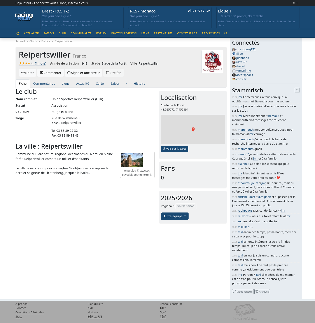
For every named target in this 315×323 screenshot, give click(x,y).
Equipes (271, 21)
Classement (106, 21)
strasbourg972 (246, 49)
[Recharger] (297, 90)
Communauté (81, 33)
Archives (262, 291)
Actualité (87, 25)
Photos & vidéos (123, 33)
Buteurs (281, 21)
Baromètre (69, 21)
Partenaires (163, 33)
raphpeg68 (245, 210)
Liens (145, 33)
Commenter (50, 73)
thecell (240, 66)
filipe (239, 54)
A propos (22, 304)
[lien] (246, 227)
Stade (94, 21)
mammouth (246, 130)
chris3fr (241, 79)
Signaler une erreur (83, 73)
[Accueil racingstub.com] (24, 17)
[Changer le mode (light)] (295, 3)
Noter (27, 73)
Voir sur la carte (175, 149)
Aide (91, 308)
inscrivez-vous (78, 3)
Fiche (45, 21)
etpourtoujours (248, 183)
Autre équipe (173, 216)
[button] (126, 83)
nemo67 (273, 116)
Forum (101, 33)
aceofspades (244, 75)
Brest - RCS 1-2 (55, 11)
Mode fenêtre (242, 291)
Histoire (139, 83)
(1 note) (32, 63)
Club (62, 33)
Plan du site (95, 304)
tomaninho (243, 70)
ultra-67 (241, 62)
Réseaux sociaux (171, 304)
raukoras (244, 216)
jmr (240, 97)
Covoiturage (187, 33)
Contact (21, 308)
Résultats (259, 21)
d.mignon (264, 197)
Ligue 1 (225, 11)
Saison (49, 33)
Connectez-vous (45, 3)
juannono (242, 58)
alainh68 (243, 164)
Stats (19, 316)
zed (240, 221)
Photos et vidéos (51, 25)
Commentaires (71, 25)
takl (240, 227)
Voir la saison (185, 206)
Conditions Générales (30, 312)
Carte (100, 83)
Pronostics (55, 21)
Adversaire (83, 21)
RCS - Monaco (143, 11)
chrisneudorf (246, 197)
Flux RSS (95, 316)
